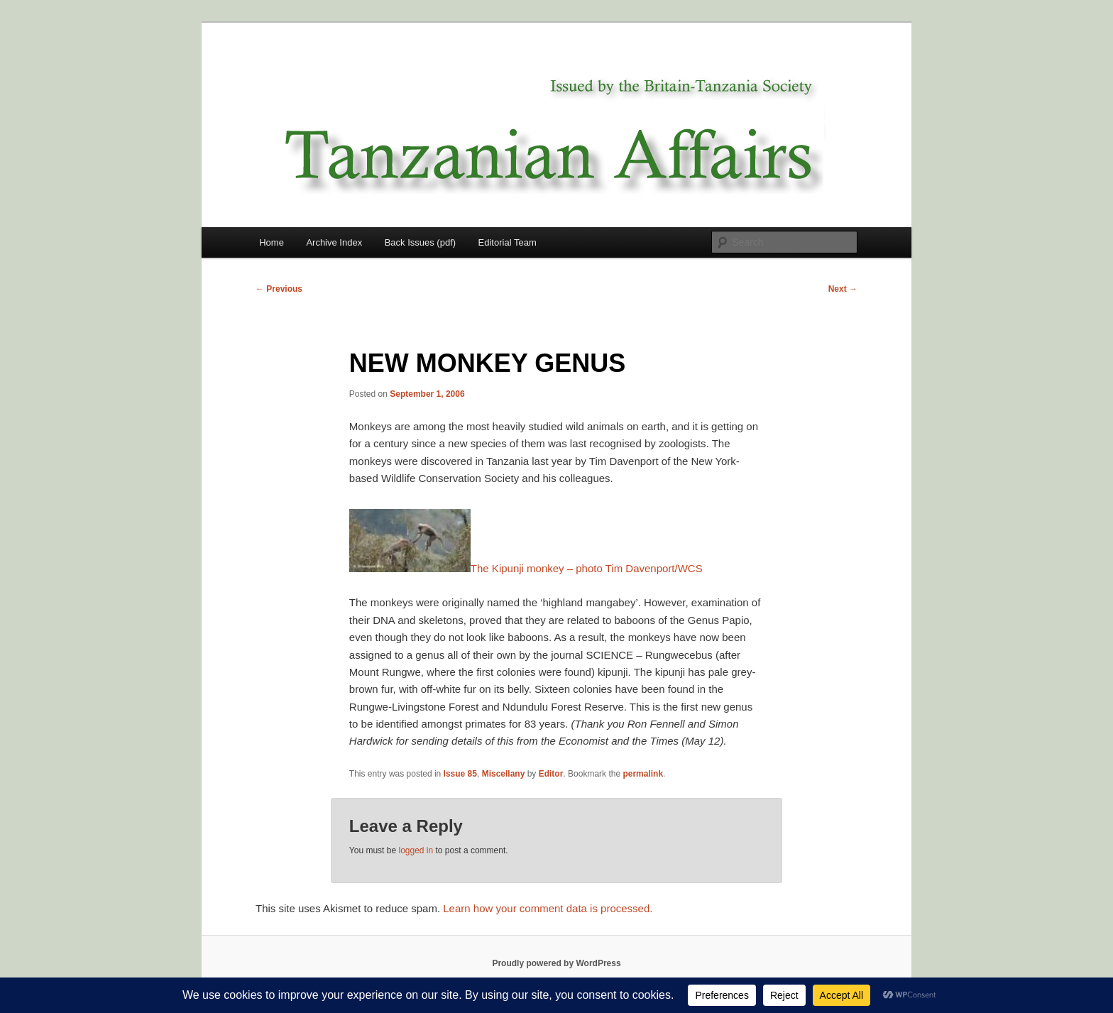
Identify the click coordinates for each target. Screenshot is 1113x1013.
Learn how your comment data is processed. (547, 908)
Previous (279, 289)
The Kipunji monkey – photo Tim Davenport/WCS (526, 568)
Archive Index (334, 242)
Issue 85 (460, 774)
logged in (415, 850)
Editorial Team (507, 242)
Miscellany (503, 774)
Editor (551, 774)
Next (842, 289)
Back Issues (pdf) (420, 242)
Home (271, 242)
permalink (643, 774)
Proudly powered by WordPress (556, 963)
